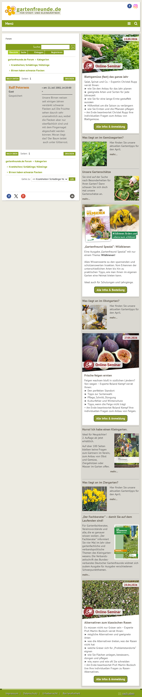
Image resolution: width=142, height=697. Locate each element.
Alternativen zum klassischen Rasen (107, 622)
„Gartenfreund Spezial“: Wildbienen (107, 246)
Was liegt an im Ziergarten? (100, 482)
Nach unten (13, 78)
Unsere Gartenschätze (96, 172)
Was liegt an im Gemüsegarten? (102, 137)
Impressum (12, 693)
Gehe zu (26, 178)
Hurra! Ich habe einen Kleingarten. (104, 429)
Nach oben (12, 153)
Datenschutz (30, 693)
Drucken (69, 78)
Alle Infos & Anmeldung (110, 126)
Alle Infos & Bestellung (111, 289)
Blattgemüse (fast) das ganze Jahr (106, 77)
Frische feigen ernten (98, 375)
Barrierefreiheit (71, 693)
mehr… (113, 154)
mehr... (86, 574)
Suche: (36, 47)
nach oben (128, 693)
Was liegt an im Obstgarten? (100, 301)
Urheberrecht (50, 693)
